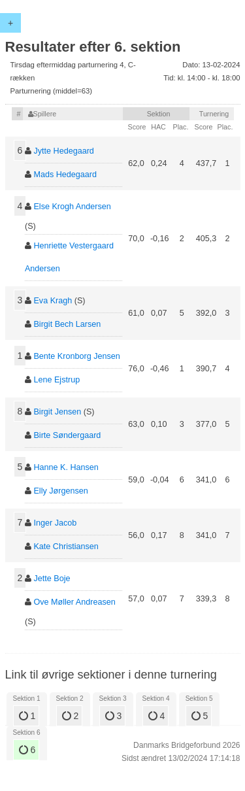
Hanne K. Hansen (65, 467)
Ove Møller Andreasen (74, 602)
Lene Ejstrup (56, 379)
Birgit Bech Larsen (67, 324)
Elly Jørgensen (60, 491)
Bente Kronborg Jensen (76, 356)
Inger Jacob (54, 523)
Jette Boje (51, 578)
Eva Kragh (52, 300)
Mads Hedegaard (65, 174)
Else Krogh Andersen (71, 206)
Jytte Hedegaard (63, 151)
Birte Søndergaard (67, 435)
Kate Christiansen (65, 546)
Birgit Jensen (57, 411)
